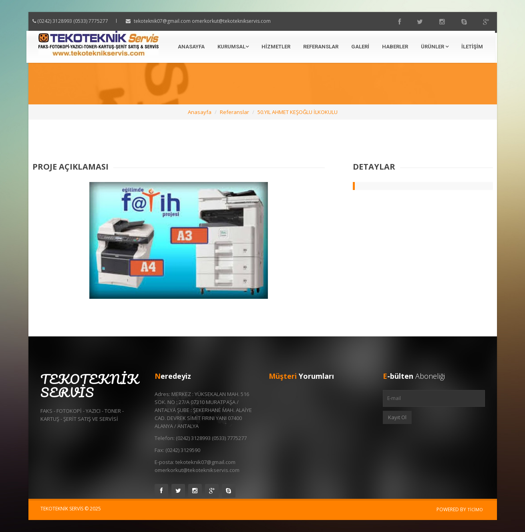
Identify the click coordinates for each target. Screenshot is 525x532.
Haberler (395, 47)
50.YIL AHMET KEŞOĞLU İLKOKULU (297, 112)
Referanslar (320, 47)
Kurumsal (233, 47)
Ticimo (475, 509)
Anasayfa (191, 47)
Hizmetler (275, 47)
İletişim (472, 47)
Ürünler (435, 47)
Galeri (360, 47)
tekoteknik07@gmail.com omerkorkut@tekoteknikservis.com (209, 21)
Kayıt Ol (397, 417)
